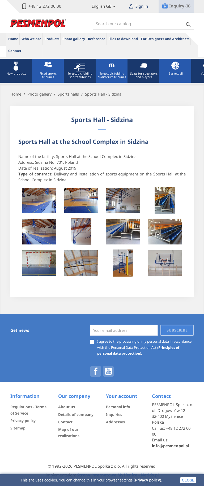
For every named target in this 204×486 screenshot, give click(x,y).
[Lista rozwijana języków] (104, 6)
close (188, 480)
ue (32, 51)
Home (13, 39)
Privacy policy (147, 480)
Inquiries (114, 414)
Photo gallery (73, 39)
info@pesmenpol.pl (170, 445)
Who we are (31, 39)
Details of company (76, 414)
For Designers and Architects (165, 39)
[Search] (143, 23)
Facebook (95, 371)
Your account (121, 396)
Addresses (115, 421)
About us (66, 406)
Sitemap (18, 428)
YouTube (108, 371)
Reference (96, 39)
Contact (14, 51)
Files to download (123, 39)
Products (51, 39)
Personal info (118, 406)
